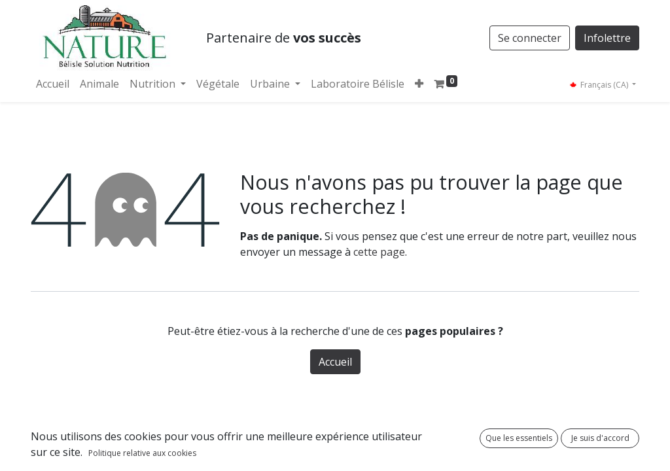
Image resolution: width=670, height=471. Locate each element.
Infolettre (607, 38)
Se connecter (529, 38)
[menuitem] (53, 84)
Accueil (335, 362)
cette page (379, 252)
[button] (419, 84)
